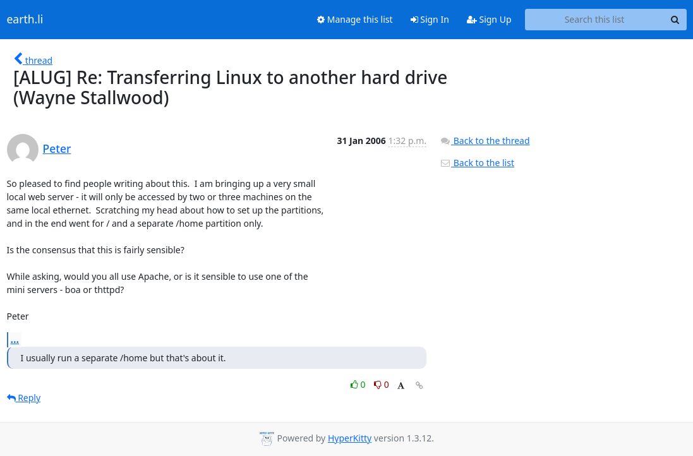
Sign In (430, 19)
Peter (57, 148)
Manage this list (355, 19)
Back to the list (477, 163)
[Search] (675, 19)
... (15, 339)
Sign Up (489, 19)
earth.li (25, 19)
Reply (24, 398)
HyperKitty (349, 438)
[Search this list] (595, 19)
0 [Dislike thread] (381, 384)
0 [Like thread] (359, 384)
